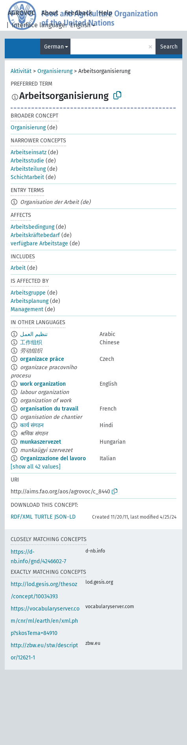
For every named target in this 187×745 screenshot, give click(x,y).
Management (27, 309)
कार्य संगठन (32, 425)
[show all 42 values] (36, 466)
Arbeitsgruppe (28, 292)
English (80, 25)
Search (169, 46)
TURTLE (43, 516)
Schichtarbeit (27, 177)
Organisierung (54, 71)
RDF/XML (22, 516)
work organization (43, 384)
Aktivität (21, 71)
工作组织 (31, 342)
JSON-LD (65, 516)
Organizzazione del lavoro (53, 458)
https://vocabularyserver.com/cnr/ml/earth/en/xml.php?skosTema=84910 (45, 621)
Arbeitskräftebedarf (35, 235)
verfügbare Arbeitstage (39, 243)
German (54, 46)
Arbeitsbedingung (32, 227)
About (49, 13)
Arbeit (18, 268)
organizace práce (42, 359)
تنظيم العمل (34, 334)
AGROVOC (21, 13)
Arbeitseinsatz (28, 152)
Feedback (79, 13)
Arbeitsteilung (28, 169)
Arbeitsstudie (27, 160)
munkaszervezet (40, 442)
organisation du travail (49, 408)
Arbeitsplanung (29, 301)
